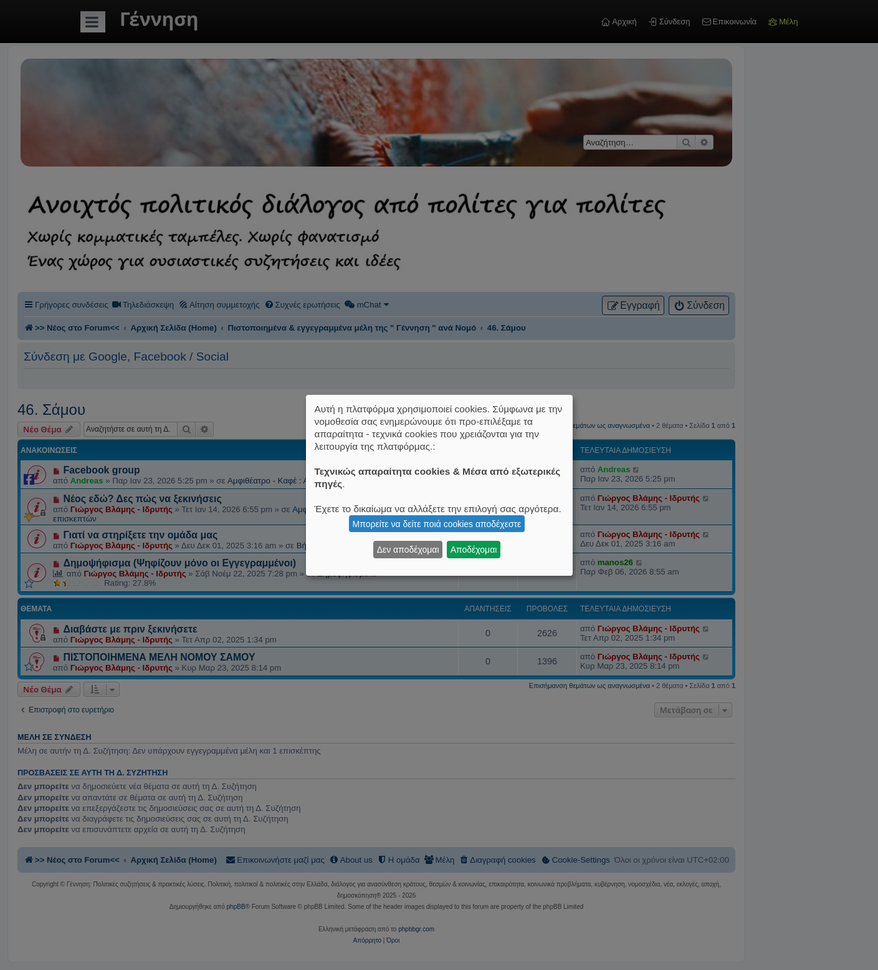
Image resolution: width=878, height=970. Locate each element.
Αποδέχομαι (474, 550)
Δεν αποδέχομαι (408, 550)
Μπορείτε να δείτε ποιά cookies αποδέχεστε (437, 524)
